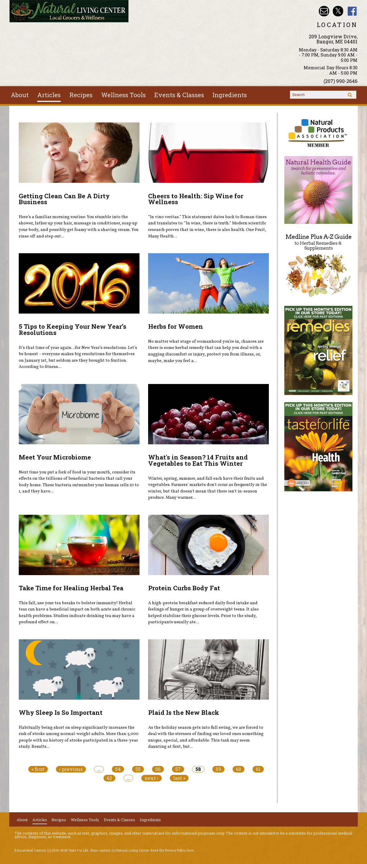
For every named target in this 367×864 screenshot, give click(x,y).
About (20, 95)
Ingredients (229, 95)
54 (118, 769)
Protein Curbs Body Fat (184, 588)
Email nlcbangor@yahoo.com (324, 11)
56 (158, 769)
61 (258, 769)
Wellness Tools (123, 95)
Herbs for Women (175, 326)
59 (218, 769)
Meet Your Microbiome (55, 457)
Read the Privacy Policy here (172, 850)
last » (179, 778)
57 (178, 769)
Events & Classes (179, 95)
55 (138, 769)
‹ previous (71, 769)
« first (38, 769)
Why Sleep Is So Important (61, 712)
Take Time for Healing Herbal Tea (71, 588)
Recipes (80, 95)
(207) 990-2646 (340, 81)
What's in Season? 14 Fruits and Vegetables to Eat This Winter (198, 460)
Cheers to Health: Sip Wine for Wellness (195, 199)
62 (109, 778)
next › (152, 778)
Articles (49, 95)
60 (238, 769)
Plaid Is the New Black (183, 712)
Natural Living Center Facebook (352, 11)
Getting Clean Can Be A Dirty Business (64, 199)
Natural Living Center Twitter (338, 11)
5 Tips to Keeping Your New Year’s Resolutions (72, 329)
